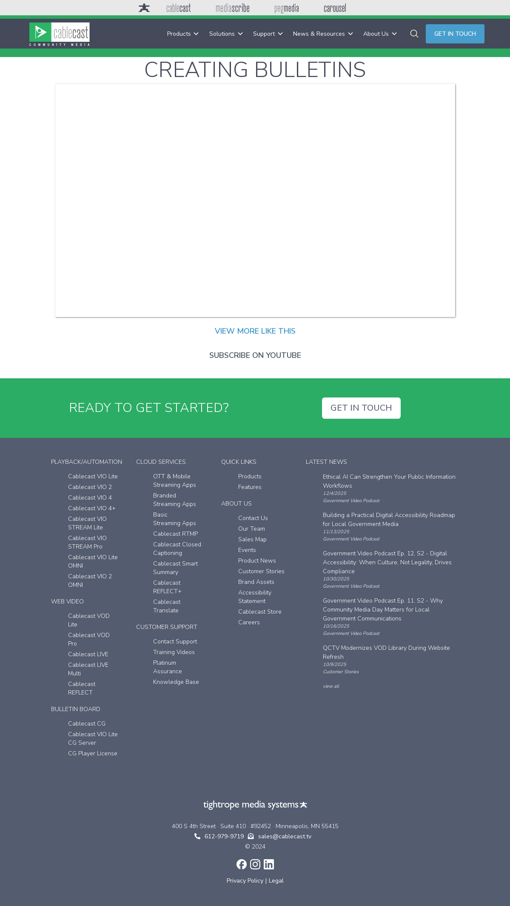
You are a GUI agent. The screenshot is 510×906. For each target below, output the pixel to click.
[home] (60, 33)
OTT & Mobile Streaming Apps (174, 480)
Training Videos (174, 652)
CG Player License (92, 753)
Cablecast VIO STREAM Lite (87, 523)
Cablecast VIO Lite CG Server (93, 738)
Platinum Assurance (167, 667)
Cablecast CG (86, 724)
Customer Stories (261, 571)
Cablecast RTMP (175, 534)
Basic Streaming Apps (174, 519)
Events (247, 550)
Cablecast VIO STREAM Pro (87, 542)
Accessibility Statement (254, 597)
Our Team (251, 529)
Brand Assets (256, 582)
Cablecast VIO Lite (93, 476)
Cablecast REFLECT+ (167, 587)
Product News (257, 561)
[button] (183, 34)
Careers (249, 622)
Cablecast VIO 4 (90, 498)
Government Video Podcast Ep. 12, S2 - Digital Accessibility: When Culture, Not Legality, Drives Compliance (387, 562)
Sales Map (252, 539)
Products (250, 476)
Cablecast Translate (166, 606)
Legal (276, 881)
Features (250, 487)
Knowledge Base (176, 682)
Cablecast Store (260, 612)
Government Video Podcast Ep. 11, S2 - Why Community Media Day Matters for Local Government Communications (383, 610)
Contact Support (175, 641)
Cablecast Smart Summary (175, 568)
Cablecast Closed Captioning (177, 548)
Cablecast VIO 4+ (92, 508)
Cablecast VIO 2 (90, 487)
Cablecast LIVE (88, 654)
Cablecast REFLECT (81, 688)
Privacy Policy (245, 881)
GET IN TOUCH (361, 408)
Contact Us (253, 518)
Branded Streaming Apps (174, 500)
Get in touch (455, 34)
